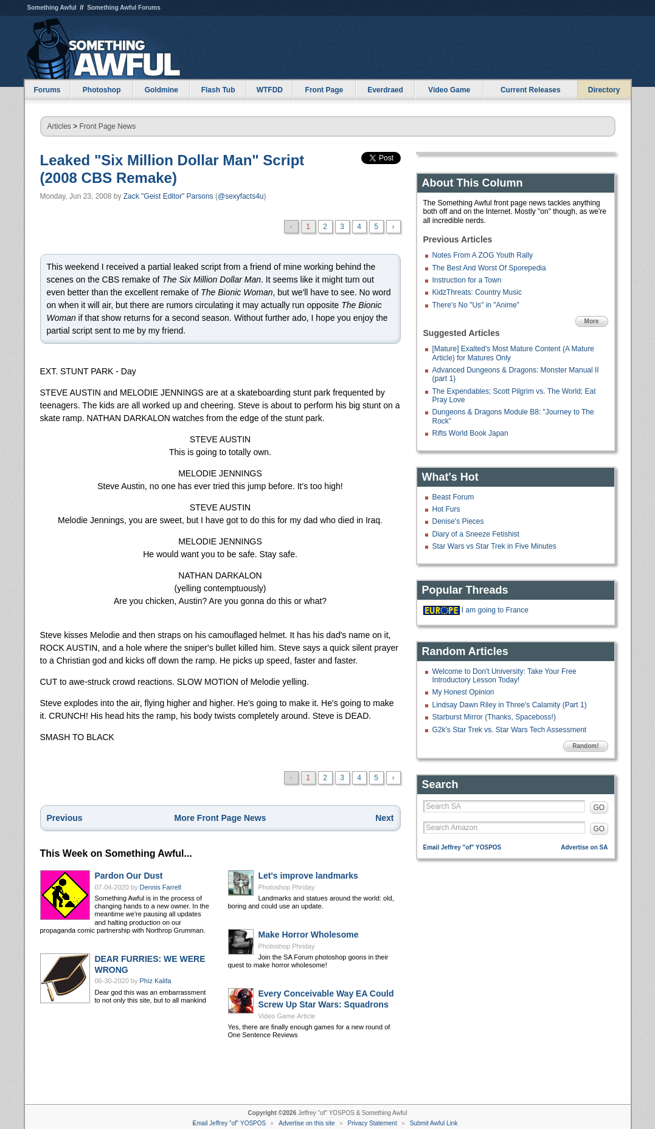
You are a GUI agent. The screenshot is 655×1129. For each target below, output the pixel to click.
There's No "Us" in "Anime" (475, 305)
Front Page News (108, 126)
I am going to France (495, 610)
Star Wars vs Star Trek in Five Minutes (494, 546)
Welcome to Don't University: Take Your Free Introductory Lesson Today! (504, 675)
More (591, 321)
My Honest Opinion (463, 692)
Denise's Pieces (458, 521)
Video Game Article (287, 1016)
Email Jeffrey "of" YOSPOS (462, 847)
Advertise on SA (584, 847)
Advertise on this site (306, 1123)
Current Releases (531, 90)
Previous (65, 818)
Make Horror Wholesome (308, 934)
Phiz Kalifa (156, 980)
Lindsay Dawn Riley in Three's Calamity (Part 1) (509, 705)
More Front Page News (220, 818)
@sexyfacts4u (241, 196)
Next (384, 818)
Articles (59, 126)
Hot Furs (446, 509)
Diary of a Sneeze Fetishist (475, 534)
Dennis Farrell (160, 887)
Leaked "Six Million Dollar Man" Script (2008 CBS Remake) (172, 169)
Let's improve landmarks (308, 875)
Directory (604, 90)
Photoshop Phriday (286, 887)
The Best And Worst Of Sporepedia (489, 268)
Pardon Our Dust (129, 875)
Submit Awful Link (434, 1123)
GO (599, 807)
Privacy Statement (372, 1123)
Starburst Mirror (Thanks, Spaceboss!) (494, 717)
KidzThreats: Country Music (477, 292)
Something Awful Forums (124, 7)
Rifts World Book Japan (470, 433)
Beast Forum (453, 497)
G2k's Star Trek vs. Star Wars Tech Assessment (509, 730)
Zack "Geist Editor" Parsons (168, 196)
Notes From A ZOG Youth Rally (482, 255)
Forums (46, 90)
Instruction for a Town (467, 280)
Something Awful (52, 7)
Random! (585, 746)
